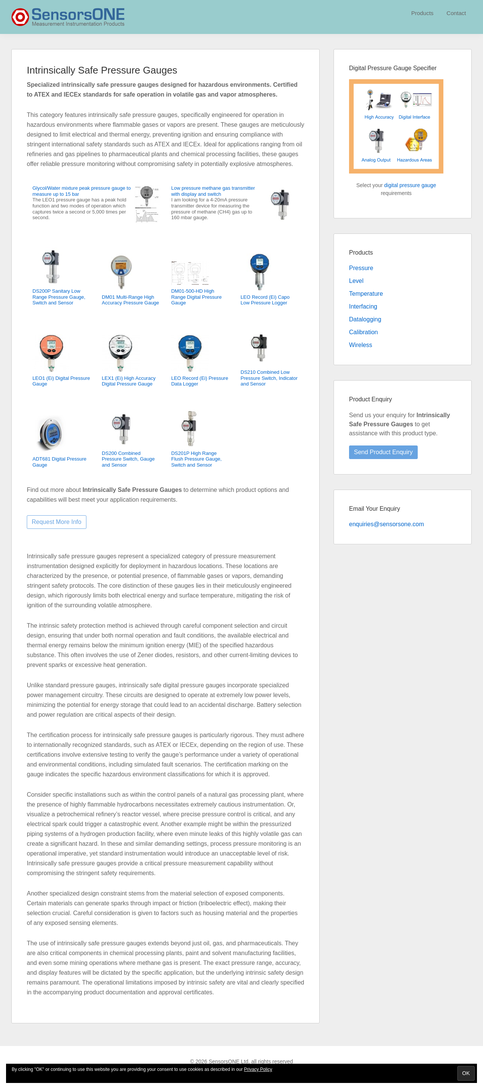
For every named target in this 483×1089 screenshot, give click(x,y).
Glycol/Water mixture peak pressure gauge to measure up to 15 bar (81, 191)
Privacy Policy (258, 1069)
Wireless (360, 345)
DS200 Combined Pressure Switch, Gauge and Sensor (128, 459)
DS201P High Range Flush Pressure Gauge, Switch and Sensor (196, 459)
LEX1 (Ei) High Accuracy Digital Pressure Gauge (128, 381)
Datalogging (365, 319)
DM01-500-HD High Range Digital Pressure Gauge (196, 297)
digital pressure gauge (410, 185)
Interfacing (363, 306)
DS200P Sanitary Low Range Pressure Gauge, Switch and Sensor (58, 297)
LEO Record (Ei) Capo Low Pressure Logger (265, 300)
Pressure (361, 268)
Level (356, 281)
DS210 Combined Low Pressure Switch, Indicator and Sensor (269, 378)
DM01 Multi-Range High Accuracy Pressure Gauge (130, 300)
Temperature (366, 293)
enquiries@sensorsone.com (386, 524)
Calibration (363, 332)
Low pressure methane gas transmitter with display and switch (213, 191)
